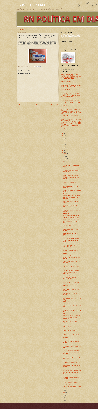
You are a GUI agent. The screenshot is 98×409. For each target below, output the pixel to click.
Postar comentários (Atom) (23, 106)
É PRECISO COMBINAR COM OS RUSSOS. (70, 382)
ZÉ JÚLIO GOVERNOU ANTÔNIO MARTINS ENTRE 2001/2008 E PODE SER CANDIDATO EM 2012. (71, 96)
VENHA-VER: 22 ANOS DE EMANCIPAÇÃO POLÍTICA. (72, 330)
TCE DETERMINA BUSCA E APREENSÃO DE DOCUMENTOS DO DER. (70, 278)
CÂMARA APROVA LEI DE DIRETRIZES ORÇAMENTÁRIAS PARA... (69, 339)
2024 (63, 136)
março (64, 392)
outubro (64, 156)
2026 (63, 133)
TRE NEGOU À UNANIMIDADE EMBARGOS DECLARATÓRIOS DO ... (70, 318)
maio (63, 389)
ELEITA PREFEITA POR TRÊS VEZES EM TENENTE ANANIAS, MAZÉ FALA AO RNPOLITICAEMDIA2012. (69, 115)
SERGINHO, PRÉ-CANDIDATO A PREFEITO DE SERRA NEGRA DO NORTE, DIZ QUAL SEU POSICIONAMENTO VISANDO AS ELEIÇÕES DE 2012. (70, 81)
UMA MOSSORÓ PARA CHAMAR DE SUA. (70, 200)
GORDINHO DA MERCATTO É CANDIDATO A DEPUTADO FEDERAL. (70, 206)
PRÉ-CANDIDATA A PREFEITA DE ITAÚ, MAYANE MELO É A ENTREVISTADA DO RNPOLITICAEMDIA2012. (71, 107)
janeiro (64, 395)
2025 (63, 135)
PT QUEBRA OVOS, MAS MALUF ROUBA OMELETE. (71, 164)
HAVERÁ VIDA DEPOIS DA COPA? (68, 225)
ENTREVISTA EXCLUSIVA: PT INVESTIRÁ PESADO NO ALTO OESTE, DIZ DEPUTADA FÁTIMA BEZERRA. (71, 100)
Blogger (62, 406)
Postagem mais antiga (54, 104)
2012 (63, 398)
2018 (63, 146)
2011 (63, 400)
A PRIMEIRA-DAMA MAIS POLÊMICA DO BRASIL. (71, 217)
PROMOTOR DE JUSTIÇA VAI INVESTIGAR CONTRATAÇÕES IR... (70, 328)
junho (64, 162)
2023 (63, 138)
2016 (63, 149)
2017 (63, 147)
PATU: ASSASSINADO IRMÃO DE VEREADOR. (70, 348)
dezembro (64, 153)
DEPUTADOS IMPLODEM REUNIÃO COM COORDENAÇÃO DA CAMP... (69, 384)
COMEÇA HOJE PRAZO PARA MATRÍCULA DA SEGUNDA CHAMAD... (70, 303)
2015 (63, 150)
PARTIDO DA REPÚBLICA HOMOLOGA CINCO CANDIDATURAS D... (70, 285)
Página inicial (21, 29)
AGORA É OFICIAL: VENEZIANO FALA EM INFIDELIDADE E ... (70, 324)
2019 (63, 144)
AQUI (36, 45)
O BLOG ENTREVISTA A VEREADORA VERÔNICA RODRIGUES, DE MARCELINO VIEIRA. (69, 98)
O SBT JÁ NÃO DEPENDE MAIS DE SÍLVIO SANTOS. (71, 266)
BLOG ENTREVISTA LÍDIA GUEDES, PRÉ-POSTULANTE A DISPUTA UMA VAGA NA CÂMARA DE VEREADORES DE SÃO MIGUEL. (71, 112)
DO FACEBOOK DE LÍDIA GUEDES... (69, 326)
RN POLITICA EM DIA (33, 5)
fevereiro (64, 393)
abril (63, 390)
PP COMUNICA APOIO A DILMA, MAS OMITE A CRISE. (72, 362)
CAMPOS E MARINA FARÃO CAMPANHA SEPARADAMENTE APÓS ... (69, 246)
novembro (64, 155)
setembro (64, 158)
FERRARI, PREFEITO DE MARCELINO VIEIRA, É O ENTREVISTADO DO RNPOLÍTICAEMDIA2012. (69, 91)
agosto (64, 159)
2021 (63, 141)
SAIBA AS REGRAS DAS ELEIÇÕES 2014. (69, 182)
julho (63, 161)
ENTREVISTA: (71, 77)
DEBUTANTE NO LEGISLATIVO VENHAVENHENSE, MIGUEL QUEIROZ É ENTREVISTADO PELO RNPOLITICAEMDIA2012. (71, 128)
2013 (63, 397)
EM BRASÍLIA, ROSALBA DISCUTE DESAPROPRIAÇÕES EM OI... (68, 355)
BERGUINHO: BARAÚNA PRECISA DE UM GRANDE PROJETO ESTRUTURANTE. (69, 117)
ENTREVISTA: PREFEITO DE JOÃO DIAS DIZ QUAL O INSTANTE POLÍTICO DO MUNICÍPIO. (70, 75)
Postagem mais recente (22, 104)
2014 (63, 152)
